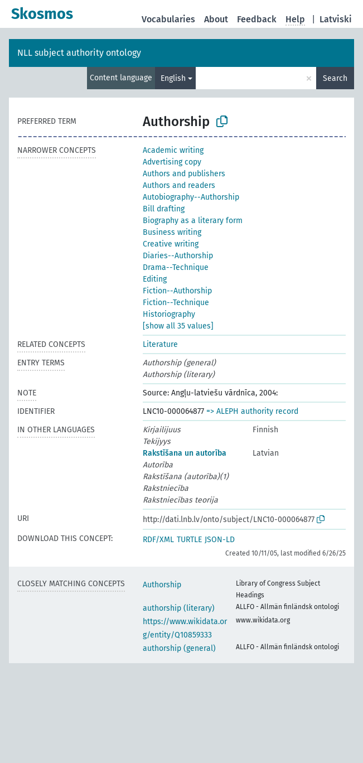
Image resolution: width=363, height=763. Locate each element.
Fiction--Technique (176, 302)
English (173, 78)
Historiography (169, 314)
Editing (155, 279)
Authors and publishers (184, 173)
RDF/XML (158, 539)
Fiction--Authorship (177, 291)
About (216, 19)
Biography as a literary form (193, 220)
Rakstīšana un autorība (184, 453)
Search (335, 78)
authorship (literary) (179, 608)
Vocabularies (168, 19)
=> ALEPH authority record (252, 411)
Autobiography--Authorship (191, 197)
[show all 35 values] (178, 326)
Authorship (162, 585)
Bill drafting (164, 209)
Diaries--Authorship (178, 255)
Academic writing (173, 150)
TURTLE (189, 539)
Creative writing (171, 244)
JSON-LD (220, 539)
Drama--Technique (176, 267)
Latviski (336, 19)
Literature (160, 344)
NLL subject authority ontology (79, 52)
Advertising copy (172, 162)
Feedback (257, 19)
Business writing (172, 232)
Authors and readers (179, 185)
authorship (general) (179, 648)
